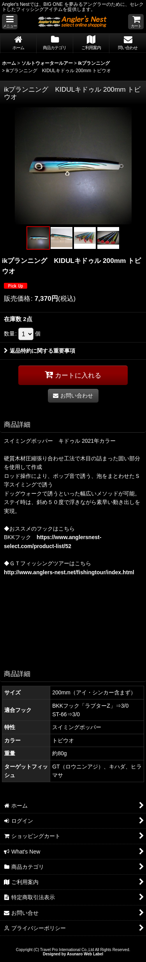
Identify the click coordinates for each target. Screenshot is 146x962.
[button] (10, 21)
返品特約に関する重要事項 (39, 351)
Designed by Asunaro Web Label (73, 954)
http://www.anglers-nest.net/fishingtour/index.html (69, 572)
